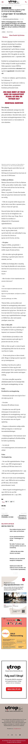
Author (3, 31)
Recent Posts (10, 31)
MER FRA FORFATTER (7, 526)
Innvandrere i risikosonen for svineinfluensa (22, 517)
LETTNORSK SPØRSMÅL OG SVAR (7, 516)
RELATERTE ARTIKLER (7, 524)
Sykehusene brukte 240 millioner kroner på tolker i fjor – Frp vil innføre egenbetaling (18, 567)
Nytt (10, 7)
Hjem (2, 5)
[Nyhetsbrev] (14, 698)
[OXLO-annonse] (14, 648)
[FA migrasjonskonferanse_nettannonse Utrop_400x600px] (14, 614)
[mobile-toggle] (2, 2)
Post (3, 501)
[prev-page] (14, 573)
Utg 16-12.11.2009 (9, 5)
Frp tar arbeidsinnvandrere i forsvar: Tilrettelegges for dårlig (17, 538)
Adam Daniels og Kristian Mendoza (10, 19)
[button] (26, 2)
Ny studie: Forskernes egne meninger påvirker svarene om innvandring (18, 545)
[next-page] (16, 573)
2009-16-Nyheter (17, 5)
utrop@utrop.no (17, 728)
